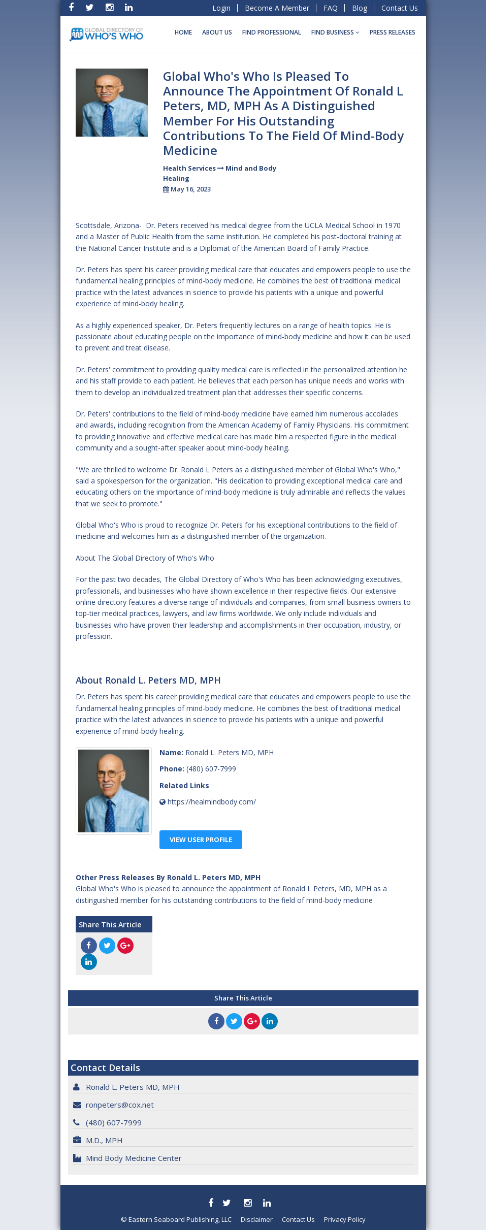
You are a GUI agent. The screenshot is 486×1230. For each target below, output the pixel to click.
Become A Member (277, 8)
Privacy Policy (345, 1219)
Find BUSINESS (335, 32)
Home (183, 32)
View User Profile (201, 839)
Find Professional (271, 32)
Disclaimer (257, 1219)
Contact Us (399, 8)
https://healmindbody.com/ (212, 801)
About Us (217, 32)
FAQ (330, 8)
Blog (359, 8)
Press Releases (392, 32)
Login (221, 8)
